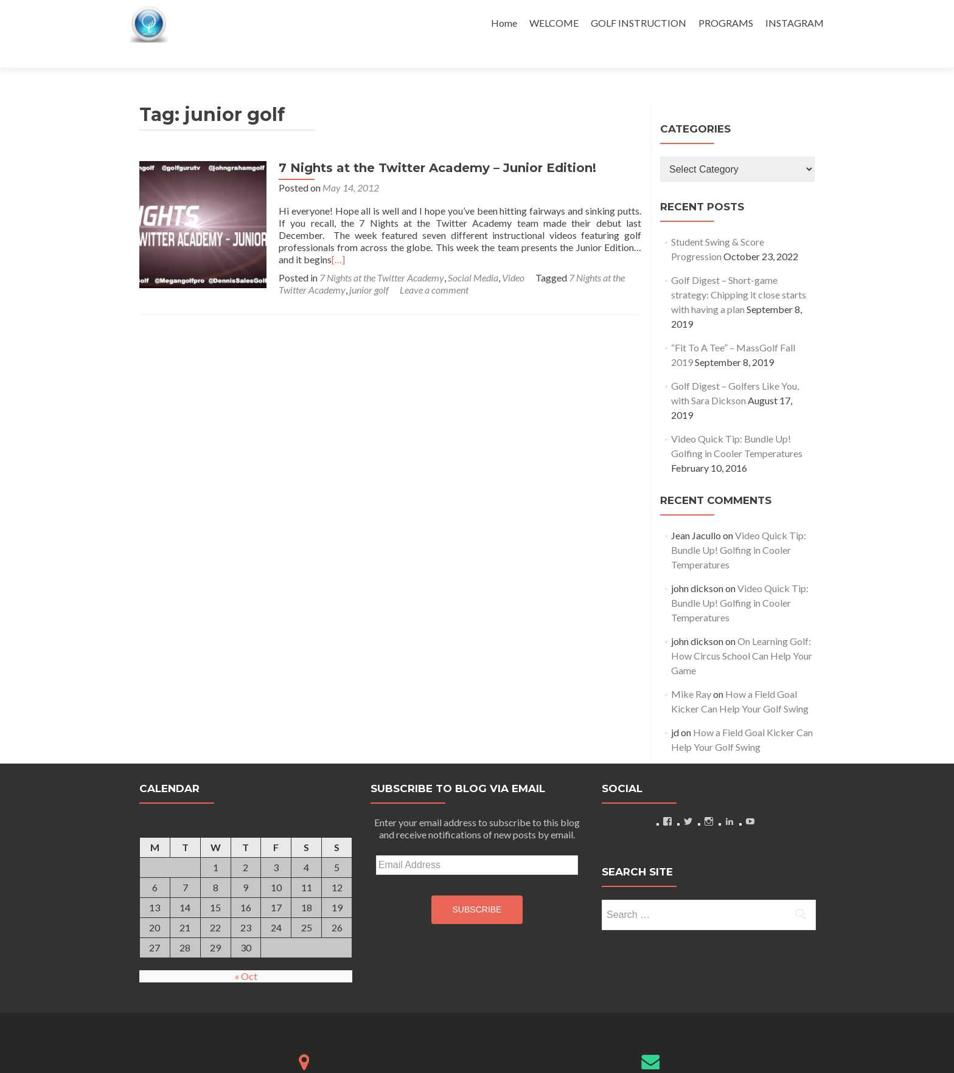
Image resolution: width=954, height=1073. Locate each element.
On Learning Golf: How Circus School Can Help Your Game (741, 634)
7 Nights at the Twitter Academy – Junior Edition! (432, 146)
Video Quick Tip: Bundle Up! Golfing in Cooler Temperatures (738, 528)
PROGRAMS (725, 23)
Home (504, 23)
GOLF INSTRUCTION (638, 23)
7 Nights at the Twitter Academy (376, 250)
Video (507, 250)
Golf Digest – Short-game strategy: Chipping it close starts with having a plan (738, 273)
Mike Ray (691, 672)
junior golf (363, 262)
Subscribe (477, 888)
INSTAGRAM (794, 23)
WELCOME (554, 23)
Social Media (467, 250)
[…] (607, 226)
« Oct (246, 955)
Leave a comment (428, 262)
